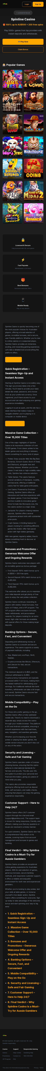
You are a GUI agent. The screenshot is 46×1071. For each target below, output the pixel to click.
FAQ (14, 1059)
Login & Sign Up (15, 423)
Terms (41, 1068)
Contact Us (17, 1056)
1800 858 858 (28, 1056)
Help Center (17, 1053)
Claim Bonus (23, 49)
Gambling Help (28, 1053)
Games (5, 1053)
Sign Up (38, 4)
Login (27, 4)
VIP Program (7, 1059)
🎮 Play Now (23, 42)
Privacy (36, 1068)
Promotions (6, 1056)
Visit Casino (13, 359)
